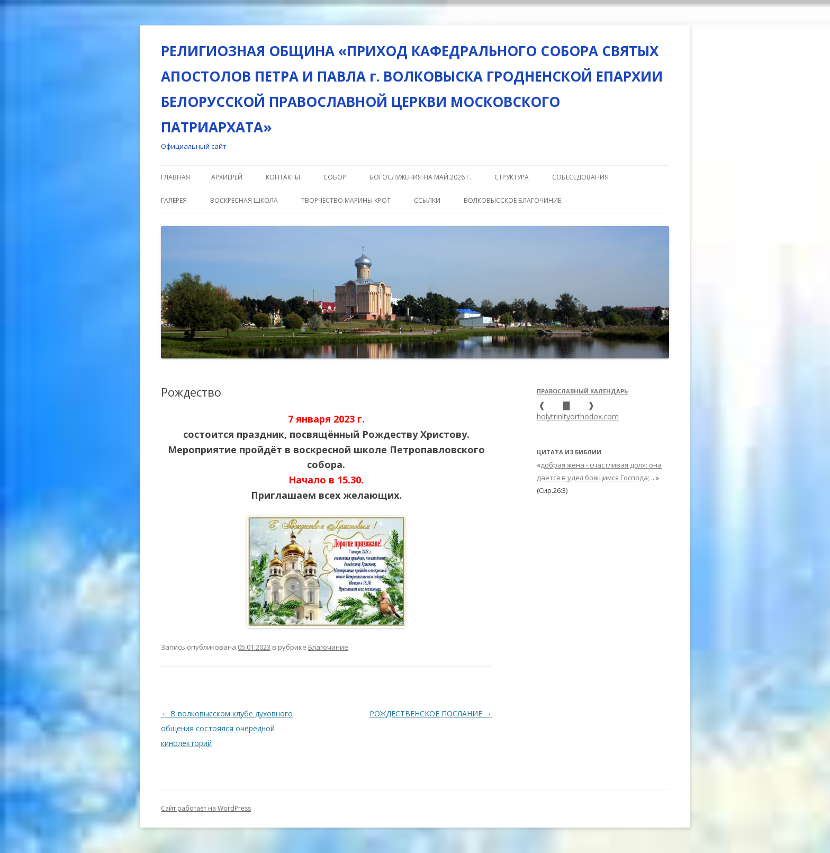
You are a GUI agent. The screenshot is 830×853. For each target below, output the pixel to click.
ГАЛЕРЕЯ (174, 200)
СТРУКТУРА (511, 177)
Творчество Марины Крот (346, 200)
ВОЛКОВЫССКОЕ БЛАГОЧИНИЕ (512, 200)
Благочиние (328, 647)
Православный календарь (582, 391)
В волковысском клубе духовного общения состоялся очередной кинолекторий (227, 728)
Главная (175, 177)
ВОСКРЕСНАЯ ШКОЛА (244, 200)
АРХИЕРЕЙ (226, 177)
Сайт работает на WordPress (206, 808)
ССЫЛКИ (427, 200)
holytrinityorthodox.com (578, 416)
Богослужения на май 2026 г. (420, 177)
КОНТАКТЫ (283, 177)
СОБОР (334, 177)
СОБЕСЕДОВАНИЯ (580, 177)
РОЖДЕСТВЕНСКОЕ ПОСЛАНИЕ (430, 713)
